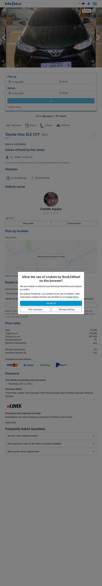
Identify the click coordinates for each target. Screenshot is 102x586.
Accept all (51, 303)
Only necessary (35, 309)
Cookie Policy (72, 297)
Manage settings (67, 309)
